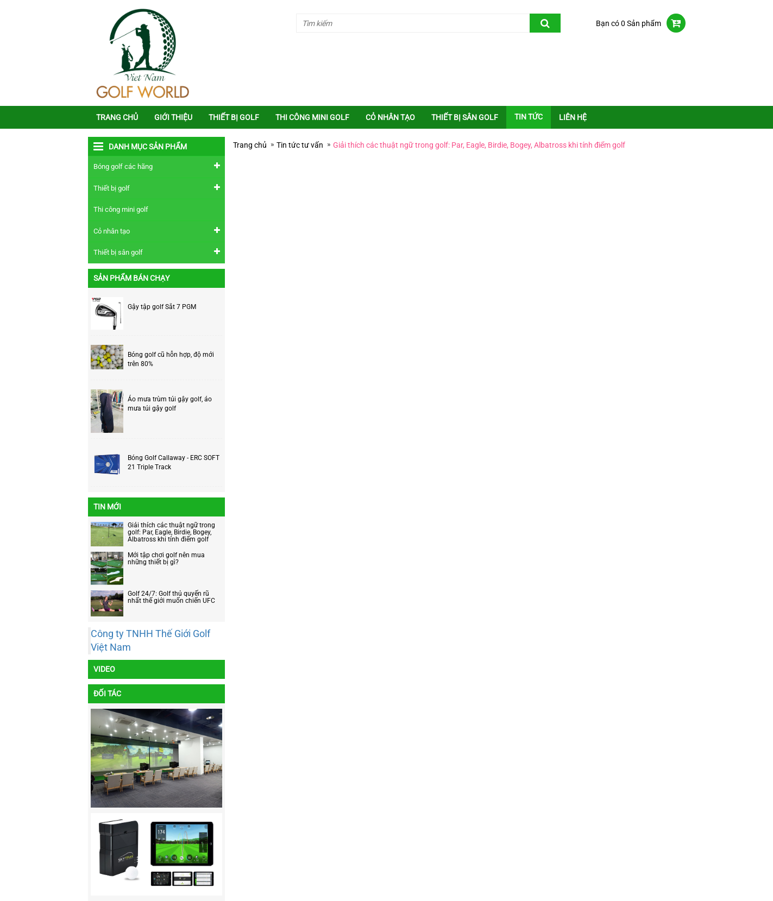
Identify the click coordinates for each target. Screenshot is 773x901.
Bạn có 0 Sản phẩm (628, 23)
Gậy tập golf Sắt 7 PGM (162, 307)
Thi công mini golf (312, 117)
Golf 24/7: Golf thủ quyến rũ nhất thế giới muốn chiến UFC (171, 597)
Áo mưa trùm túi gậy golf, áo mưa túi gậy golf (170, 403)
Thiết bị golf (234, 117)
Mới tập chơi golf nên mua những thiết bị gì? (166, 558)
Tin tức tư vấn (299, 145)
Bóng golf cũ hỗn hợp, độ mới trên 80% (171, 359)
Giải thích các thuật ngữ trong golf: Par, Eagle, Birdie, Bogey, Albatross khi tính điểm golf (171, 532)
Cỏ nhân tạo (390, 117)
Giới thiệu (173, 117)
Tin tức (528, 116)
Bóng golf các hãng (123, 166)
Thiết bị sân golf (464, 117)
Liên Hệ (573, 117)
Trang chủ (117, 117)
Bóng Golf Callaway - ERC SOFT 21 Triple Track (173, 462)
